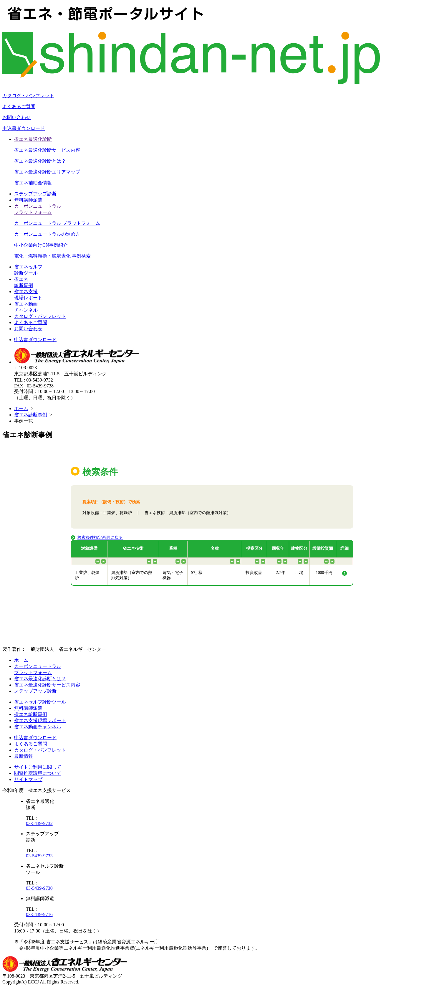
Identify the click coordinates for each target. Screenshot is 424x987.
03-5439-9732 (39, 823)
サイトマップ (28, 779)
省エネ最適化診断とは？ (40, 161)
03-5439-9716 (39, 914)
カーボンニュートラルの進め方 (47, 234)
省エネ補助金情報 (33, 182)
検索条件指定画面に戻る (100, 537)
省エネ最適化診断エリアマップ (47, 171)
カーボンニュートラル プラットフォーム (57, 223)
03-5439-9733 (39, 855)
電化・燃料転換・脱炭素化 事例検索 (52, 255)
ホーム (21, 408)
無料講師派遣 (28, 199)
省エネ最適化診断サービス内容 (47, 150)
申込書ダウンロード (23, 128)
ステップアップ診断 (35, 193)
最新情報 (23, 756)
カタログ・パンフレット (28, 95)
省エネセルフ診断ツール (40, 701)
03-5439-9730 (39, 888)
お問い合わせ (16, 117)
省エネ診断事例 (30, 414)
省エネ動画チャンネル (37, 726)
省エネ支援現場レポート (40, 720)
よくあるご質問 (18, 106)
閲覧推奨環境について (37, 773)
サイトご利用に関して (37, 767)
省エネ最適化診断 (33, 139)
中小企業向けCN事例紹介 (41, 244)
